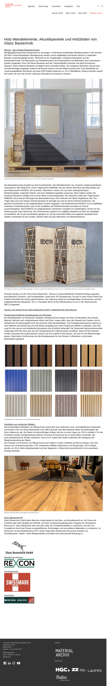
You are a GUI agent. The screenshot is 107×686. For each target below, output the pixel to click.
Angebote (68, 6)
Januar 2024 (57, 13)
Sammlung (43, 6)
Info (78, 6)
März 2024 (71, 13)
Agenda (31, 6)
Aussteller (56, 6)
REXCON (11, 53)
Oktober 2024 (96, 13)
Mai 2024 (83, 13)
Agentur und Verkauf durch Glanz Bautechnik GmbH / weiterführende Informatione (40, 310)
